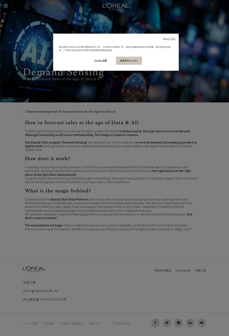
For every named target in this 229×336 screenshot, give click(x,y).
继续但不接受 (169, 38)
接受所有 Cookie (128, 60)
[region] (116, 52)
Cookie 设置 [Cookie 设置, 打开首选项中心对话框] (100, 60)
